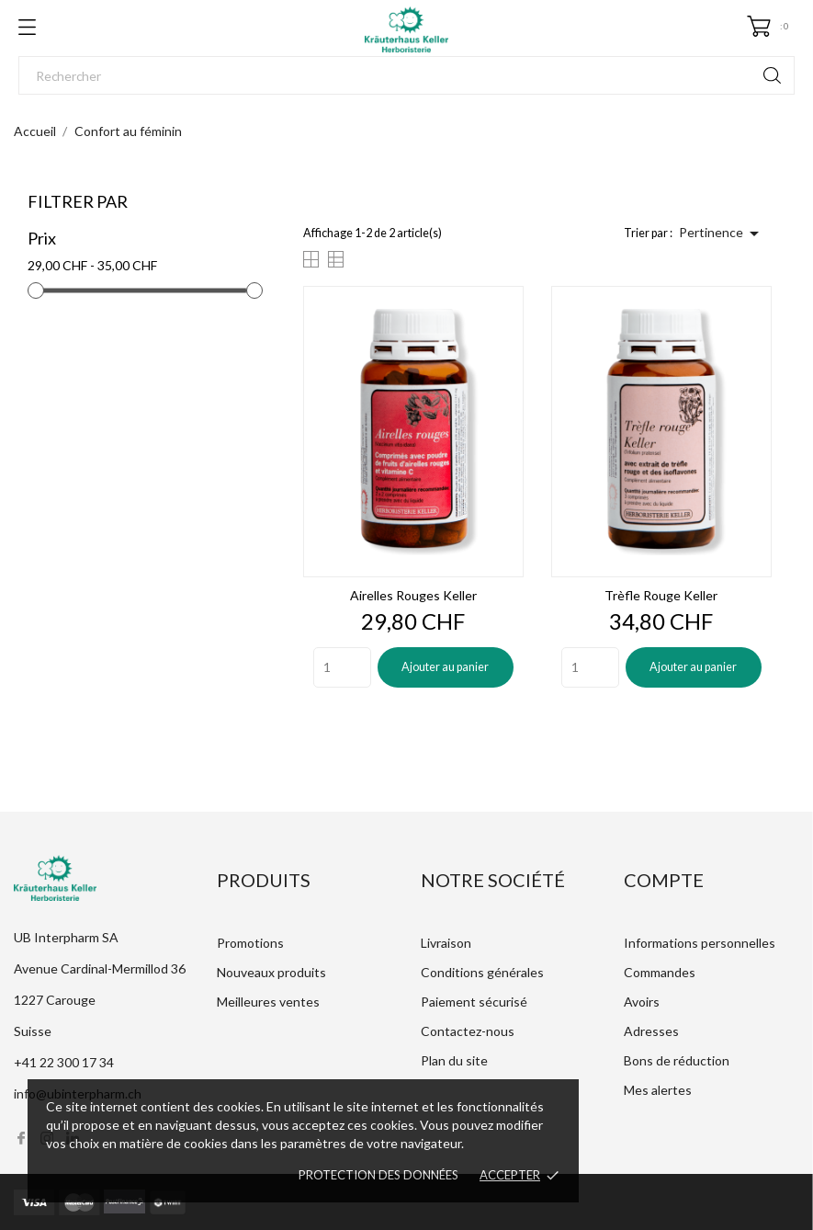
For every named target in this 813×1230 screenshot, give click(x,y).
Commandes (659, 972)
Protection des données (378, 1174)
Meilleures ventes (268, 1001)
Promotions (250, 943)
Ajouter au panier (445, 667)
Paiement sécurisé (474, 1001)
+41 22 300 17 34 (64, 1062)
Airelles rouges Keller (413, 595)
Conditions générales (482, 972)
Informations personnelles (699, 943)
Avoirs (642, 1001)
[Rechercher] (406, 75)
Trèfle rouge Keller (660, 595)
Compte (664, 880)
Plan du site (454, 1060)
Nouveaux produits (271, 972)
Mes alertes (658, 1090)
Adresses (651, 1031)
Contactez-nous (467, 1031)
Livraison (446, 943)
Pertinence (722, 233)
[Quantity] (342, 667)
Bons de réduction (676, 1060)
